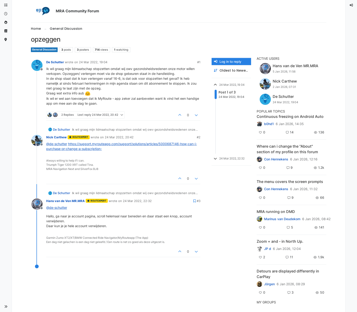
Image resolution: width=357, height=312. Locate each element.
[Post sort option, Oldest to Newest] (231, 70)
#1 (198, 62)
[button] (6, 306)
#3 (198, 201)
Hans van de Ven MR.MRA (65, 201)
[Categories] (6, 5)
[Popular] (6, 22)
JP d (267, 248)
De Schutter (55, 62)
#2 (198, 137)
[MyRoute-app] (6, 39)
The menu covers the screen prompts (290, 181)
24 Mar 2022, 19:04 (93, 62)
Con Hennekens (276, 159)
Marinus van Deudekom (282, 219)
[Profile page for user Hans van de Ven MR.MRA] (37, 204)
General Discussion (44, 49)
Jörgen (269, 284)
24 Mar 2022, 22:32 (137, 201)
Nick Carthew (56, 137)
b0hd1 (269, 124)
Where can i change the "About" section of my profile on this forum (287, 149)
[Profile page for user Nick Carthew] (37, 140)
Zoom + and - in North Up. (280, 241)
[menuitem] (351, 5)
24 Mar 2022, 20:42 (119, 137)
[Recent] (6, 13)
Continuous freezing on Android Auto (290, 116)
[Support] (6, 31)
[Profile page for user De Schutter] (37, 65)
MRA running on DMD (276, 211)
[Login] (351, 5)
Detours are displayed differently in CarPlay (288, 274)
